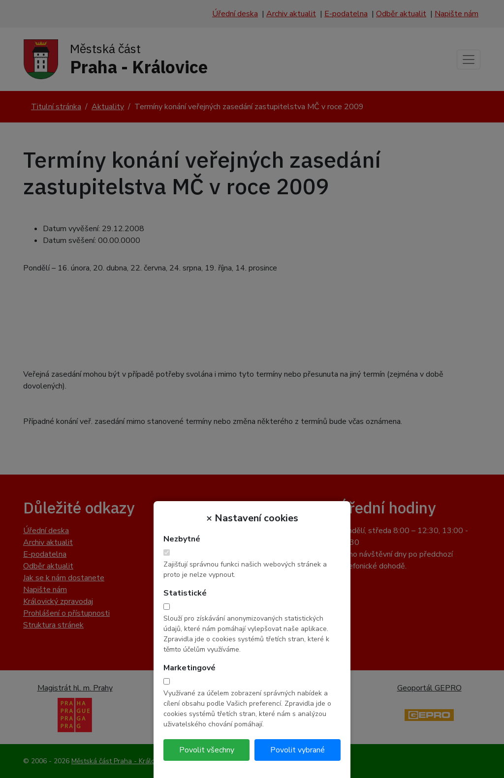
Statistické (185, 593)
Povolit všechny (206, 750)
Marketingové (189, 667)
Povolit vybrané (297, 750)
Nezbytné (181, 539)
